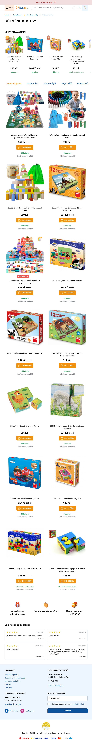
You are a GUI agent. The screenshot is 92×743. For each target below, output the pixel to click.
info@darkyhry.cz (13, 704)
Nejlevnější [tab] (50, 83)
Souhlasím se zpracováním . (68, 704)
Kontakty (8, 687)
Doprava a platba (11, 674)
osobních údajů (78, 704)
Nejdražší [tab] (66, 83)
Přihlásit (67, 711)
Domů (7, 15)
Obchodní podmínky (12, 681)
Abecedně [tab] (82, 83)
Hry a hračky (17, 15)
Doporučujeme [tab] (13, 83)
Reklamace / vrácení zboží (15, 678)
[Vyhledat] (73, 8)
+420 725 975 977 (12, 697)
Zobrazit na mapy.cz (55, 685)
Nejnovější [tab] (32, 83)
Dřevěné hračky (32, 15)
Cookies (8, 684)
